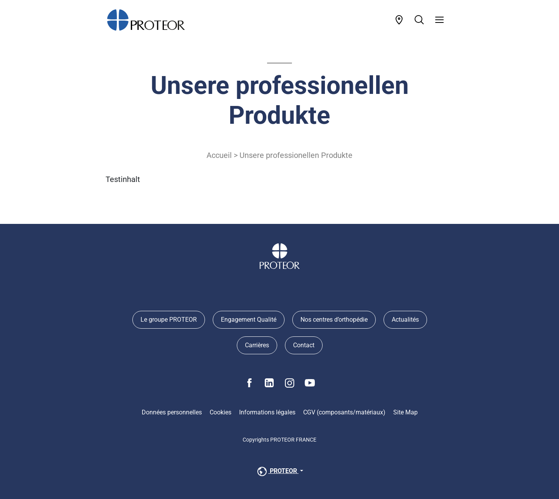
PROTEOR (277, 471)
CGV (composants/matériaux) (344, 412)
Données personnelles (172, 412)
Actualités (405, 319)
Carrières (257, 345)
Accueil (219, 155)
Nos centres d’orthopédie (334, 319)
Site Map (405, 412)
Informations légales (267, 412)
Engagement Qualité (248, 319)
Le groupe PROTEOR (169, 319)
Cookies (220, 412)
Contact (303, 345)
